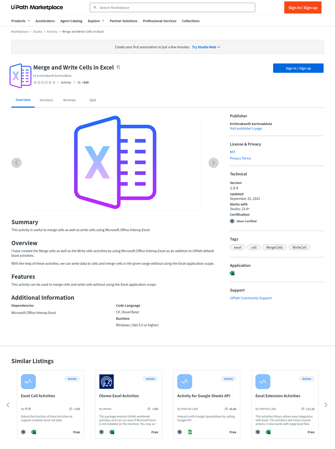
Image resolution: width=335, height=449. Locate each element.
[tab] (23, 101)
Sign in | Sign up (302, 7)
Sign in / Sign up (298, 68)
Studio (37, 31)
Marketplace (19, 31)
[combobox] (175, 7)
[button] (237, 247)
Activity (52, 31)
